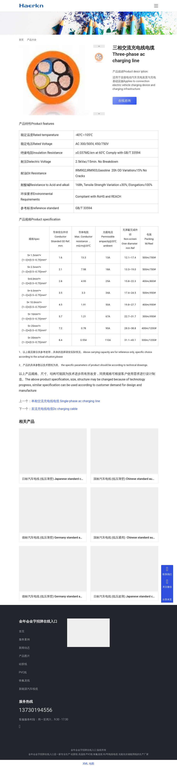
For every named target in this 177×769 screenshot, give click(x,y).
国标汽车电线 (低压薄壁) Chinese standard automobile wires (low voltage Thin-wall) (126, 478)
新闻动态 (24, 649)
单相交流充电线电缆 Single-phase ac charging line (65, 401)
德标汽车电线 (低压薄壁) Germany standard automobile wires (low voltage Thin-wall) (54, 538)
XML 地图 (88, 764)
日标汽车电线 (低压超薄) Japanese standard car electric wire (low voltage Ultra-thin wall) (126, 597)
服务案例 (24, 640)
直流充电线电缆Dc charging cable (54, 409)
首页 (21, 39)
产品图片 (24, 657)
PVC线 (23, 673)
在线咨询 (124, 100)
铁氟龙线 (24, 681)
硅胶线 (23, 665)
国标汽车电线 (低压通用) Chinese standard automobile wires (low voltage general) (126, 538)
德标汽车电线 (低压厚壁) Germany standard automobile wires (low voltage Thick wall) (54, 597)
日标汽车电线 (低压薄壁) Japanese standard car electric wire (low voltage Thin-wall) (54, 478)
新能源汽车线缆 (28, 690)
